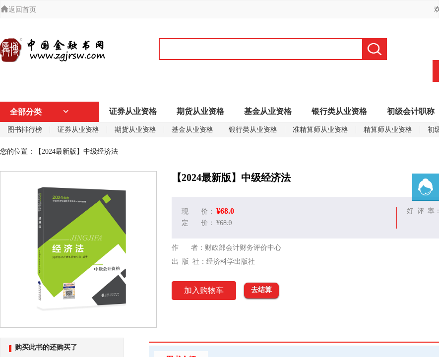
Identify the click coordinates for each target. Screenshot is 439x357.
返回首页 (18, 9)
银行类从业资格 (339, 111)
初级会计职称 (411, 111)
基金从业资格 (268, 111)
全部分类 (39, 112)
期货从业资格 (200, 111)
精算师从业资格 (388, 129)
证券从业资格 (133, 111)
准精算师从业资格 (320, 129)
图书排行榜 (24, 129)
